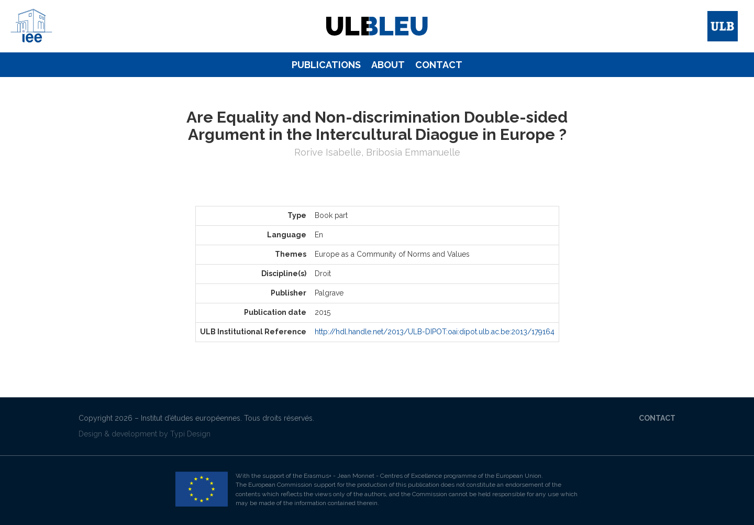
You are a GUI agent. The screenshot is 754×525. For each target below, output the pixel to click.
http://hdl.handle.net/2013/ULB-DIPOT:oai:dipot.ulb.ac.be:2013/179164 (435, 331)
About (388, 64)
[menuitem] (326, 65)
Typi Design (190, 434)
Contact (438, 64)
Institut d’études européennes (190, 418)
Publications (326, 64)
